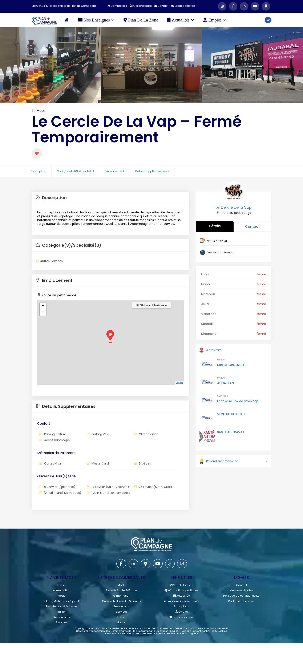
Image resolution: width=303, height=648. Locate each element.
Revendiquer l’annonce (233, 461)
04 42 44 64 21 (217, 241)
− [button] (43, 312)
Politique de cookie (241, 601)
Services (38, 110)
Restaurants (61, 617)
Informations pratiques (182, 590)
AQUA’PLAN (225, 383)
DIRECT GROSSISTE (231, 365)
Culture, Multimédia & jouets (62, 601)
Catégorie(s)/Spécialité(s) (75, 171)
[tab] (110, 198)
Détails (215, 226)
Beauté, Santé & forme (61, 606)
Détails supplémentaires (152, 171)
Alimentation (61, 590)
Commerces (117, 6)
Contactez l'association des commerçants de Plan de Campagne (115, 630)
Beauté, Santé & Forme (121, 590)
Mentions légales (241, 590)
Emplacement (114, 171)
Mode (62, 596)
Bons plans (181, 606)
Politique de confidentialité (241, 596)
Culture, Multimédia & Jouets (121, 601)
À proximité (210, 350)
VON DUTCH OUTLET (232, 414)
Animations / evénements (181, 601)
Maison (222, 359)
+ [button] (43, 306)
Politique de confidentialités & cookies (204, 630)
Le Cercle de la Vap (234, 207)
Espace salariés (183, 6)
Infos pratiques (141, 6)
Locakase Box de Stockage (238, 401)
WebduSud (146, 633)
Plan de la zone (141, 20)
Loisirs (61, 585)
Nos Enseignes (96, 20)
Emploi (214, 20)
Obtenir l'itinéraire (151, 305)
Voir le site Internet (220, 252)
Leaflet (179, 383)
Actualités (180, 20)
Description (38, 171)
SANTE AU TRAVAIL (231, 432)
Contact (161, 6)
